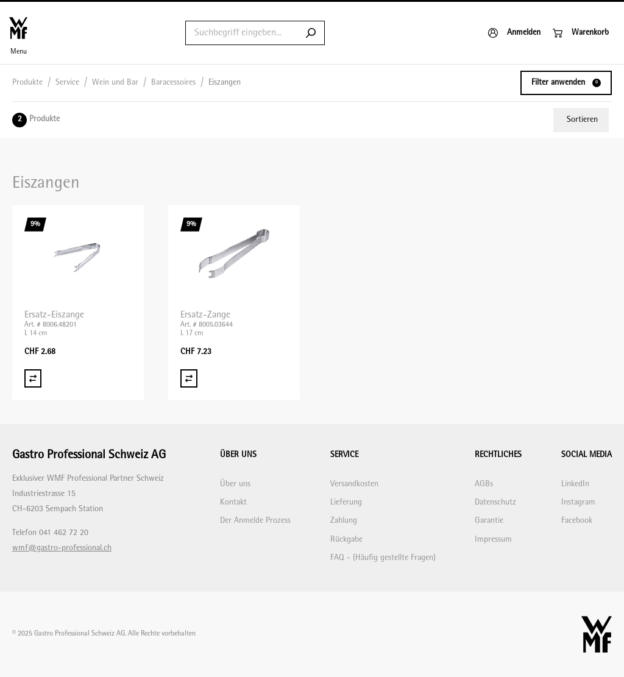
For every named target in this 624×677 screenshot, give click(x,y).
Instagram (578, 502)
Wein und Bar (115, 83)
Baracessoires (173, 83)
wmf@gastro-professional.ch (62, 548)
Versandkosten (354, 484)
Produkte (27, 83)
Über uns (235, 484)
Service (67, 83)
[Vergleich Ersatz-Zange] (188, 378)
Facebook (576, 521)
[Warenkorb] (581, 33)
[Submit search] (311, 33)
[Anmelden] (514, 33)
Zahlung (343, 521)
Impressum (493, 540)
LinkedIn (575, 484)
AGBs (484, 484)
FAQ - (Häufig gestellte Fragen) (383, 558)
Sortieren (582, 120)
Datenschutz (495, 502)
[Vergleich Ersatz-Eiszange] (32, 378)
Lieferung (346, 502)
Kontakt (233, 502)
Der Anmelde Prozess (255, 521)
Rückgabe (346, 540)
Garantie (489, 521)
